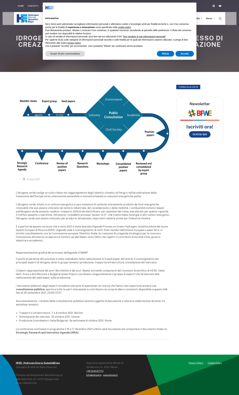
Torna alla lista (188, 87)
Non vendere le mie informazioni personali (144, 36)
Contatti (33, 6)
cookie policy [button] (124, 27)
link (165, 289)
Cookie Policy (215, 363)
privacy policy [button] (74, 43)
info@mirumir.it (93, 375)
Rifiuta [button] (165, 53)
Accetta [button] (185, 53)
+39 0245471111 (95, 371)
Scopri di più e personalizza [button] (65, 53)
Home (21, 6)
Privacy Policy (196, 363)
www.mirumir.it (110, 375)
